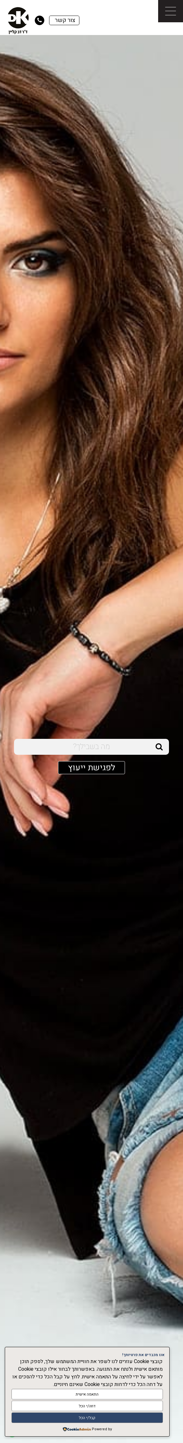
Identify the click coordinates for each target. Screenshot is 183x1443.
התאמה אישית (87, 1394)
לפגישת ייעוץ (91, 767)
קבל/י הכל (87, 1418)
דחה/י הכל (87, 1406)
